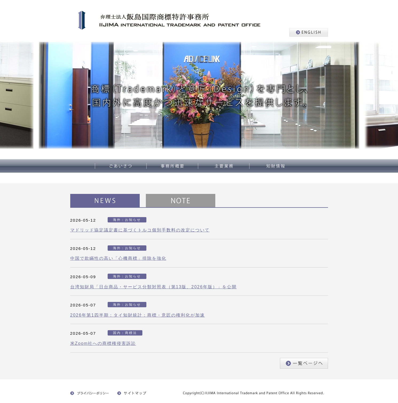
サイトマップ (133, 393)
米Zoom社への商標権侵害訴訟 (103, 343)
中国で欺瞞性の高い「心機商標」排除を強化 (118, 258)
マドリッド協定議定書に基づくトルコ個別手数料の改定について (140, 230)
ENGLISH (308, 32)
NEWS (105, 200)
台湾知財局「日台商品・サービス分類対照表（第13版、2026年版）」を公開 (153, 287)
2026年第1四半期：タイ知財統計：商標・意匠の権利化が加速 (137, 315)
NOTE (180, 200)
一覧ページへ (304, 363)
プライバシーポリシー (89, 393)
